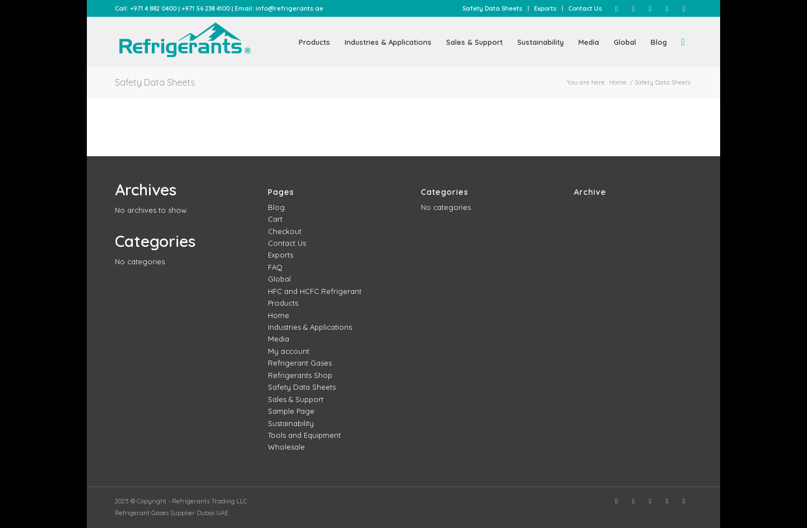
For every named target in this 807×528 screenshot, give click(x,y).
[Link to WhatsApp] (683, 8)
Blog (276, 207)
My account (288, 351)
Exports (545, 8)
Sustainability (291, 423)
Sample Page (291, 410)
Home (278, 315)
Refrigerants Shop (300, 375)
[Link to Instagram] (633, 8)
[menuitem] (492, 8)
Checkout (285, 231)
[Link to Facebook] (616, 8)
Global (279, 278)
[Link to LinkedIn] (666, 8)
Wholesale (286, 446)
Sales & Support (295, 399)
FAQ (275, 267)
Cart (275, 218)
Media (278, 338)
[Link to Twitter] (650, 8)
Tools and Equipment (304, 435)
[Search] (683, 42)
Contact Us (585, 8)
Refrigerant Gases (300, 362)
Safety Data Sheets (492, 8)
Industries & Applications (310, 327)
